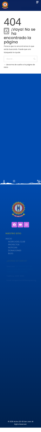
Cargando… (20, 135)
